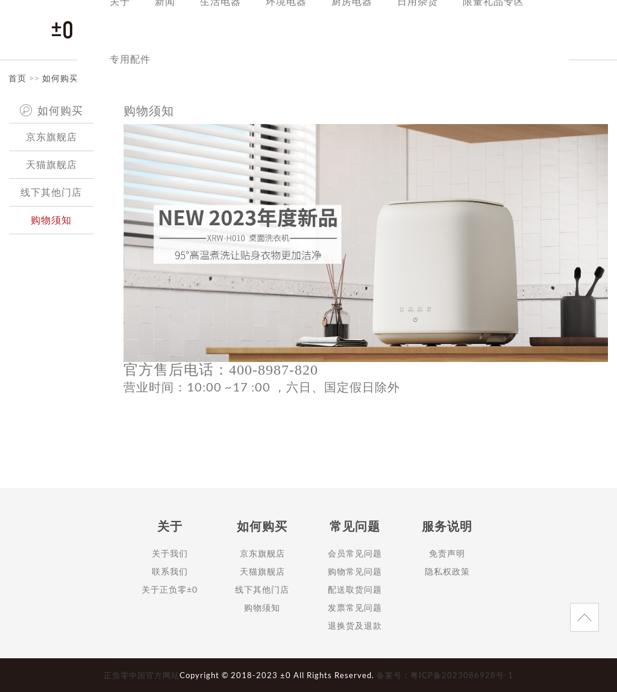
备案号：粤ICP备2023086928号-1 (445, 675)
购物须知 (51, 219)
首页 (17, 78)
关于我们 (170, 553)
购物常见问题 (355, 571)
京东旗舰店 (51, 136)
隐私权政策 (447, 571)
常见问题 (355, 526)
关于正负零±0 (170, 589)
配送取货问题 (355, 589)
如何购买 (60, 78)
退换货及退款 (355, 625)
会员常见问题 (355, 553)
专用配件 (130, 58)
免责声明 (447, 553)
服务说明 (447, 526)
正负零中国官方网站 (142, 675)
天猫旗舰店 (51, 164)
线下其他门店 (51, 192)
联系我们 (170, 571)
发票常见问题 (355, 607)
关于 (170, 526)
